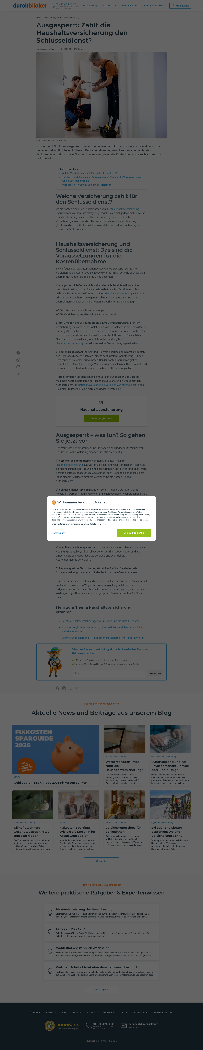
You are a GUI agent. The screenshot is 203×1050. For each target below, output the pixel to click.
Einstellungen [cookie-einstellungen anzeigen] (58, 533)
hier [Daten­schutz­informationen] (104, 524)
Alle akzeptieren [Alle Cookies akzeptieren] (134, 533)
